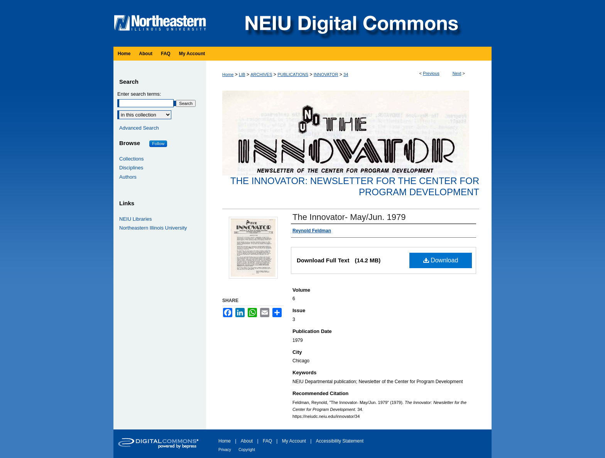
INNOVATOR (326, 74)
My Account (294, 441)
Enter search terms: (139, 94)
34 (345, 74)
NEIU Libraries (135, 219)
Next (457, 73)
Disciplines (131, 168)
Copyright (246, 450)
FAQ (267, 441)
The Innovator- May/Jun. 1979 (349, 217)
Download (440, 260)
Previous (431, 73)
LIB (242, 74)
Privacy (224, 450)
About (247, 441)
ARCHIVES (261, 74)
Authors (128, 177)
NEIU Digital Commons (351, 23)
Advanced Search (139, 128)
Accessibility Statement (339, 441)
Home (227, 74)
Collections (131, 159)
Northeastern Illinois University (153, 228)
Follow (158, 143)
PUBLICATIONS (292, 74)
